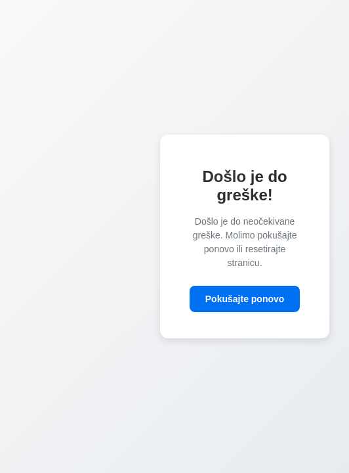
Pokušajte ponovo (245, 299)
